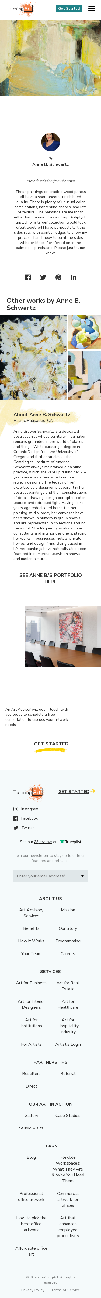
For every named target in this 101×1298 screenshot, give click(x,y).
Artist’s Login (68, 1044)
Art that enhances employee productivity (68, 1227)
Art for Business (31, 983)
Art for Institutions (31, 1023)
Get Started (69, 8)
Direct (31, 1086)
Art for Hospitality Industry (68, 1026)
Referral (68, 1074)
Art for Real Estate (68, 986)
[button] (91, 8)
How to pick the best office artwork (31, 1224)
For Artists (31, 1044)
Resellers (31, 1074)
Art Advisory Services (31, 913)
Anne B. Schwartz (50, 164)
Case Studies (68, 1115)
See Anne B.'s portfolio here (50, 578)
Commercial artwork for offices (68, 1199)
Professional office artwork (31, 1196)
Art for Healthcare (67, 1004)
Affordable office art (31, 1251)
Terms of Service (65, 1290)
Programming (68, 941)
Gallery (31, 1115)
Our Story (68, 928)
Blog (31, 1157)
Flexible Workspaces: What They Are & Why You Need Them (68, 1169)
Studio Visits (31, 1128)
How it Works (31, 941)
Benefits (31, 928)
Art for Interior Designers (31, 1004)
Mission (68, 910)
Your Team (31, 954)
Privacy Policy (32, 1290)
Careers (68, 954)
